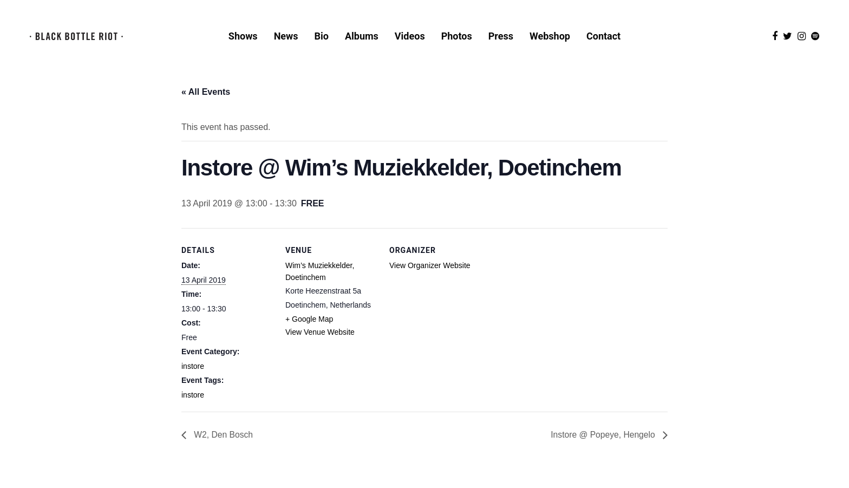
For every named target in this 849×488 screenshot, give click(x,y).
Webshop (550, 37)
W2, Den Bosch (223, 446)
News (286, 37)
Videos (410, 37)
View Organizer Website (430, 276)
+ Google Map (309, 330)
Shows (243, 37)
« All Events (205, 103)
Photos (456, 37)
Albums (361, 37)
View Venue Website (320, 343)
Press (500, 37)
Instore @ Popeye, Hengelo (602, 446)
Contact (603, 37)
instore (192, 377)
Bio (322, 37)
